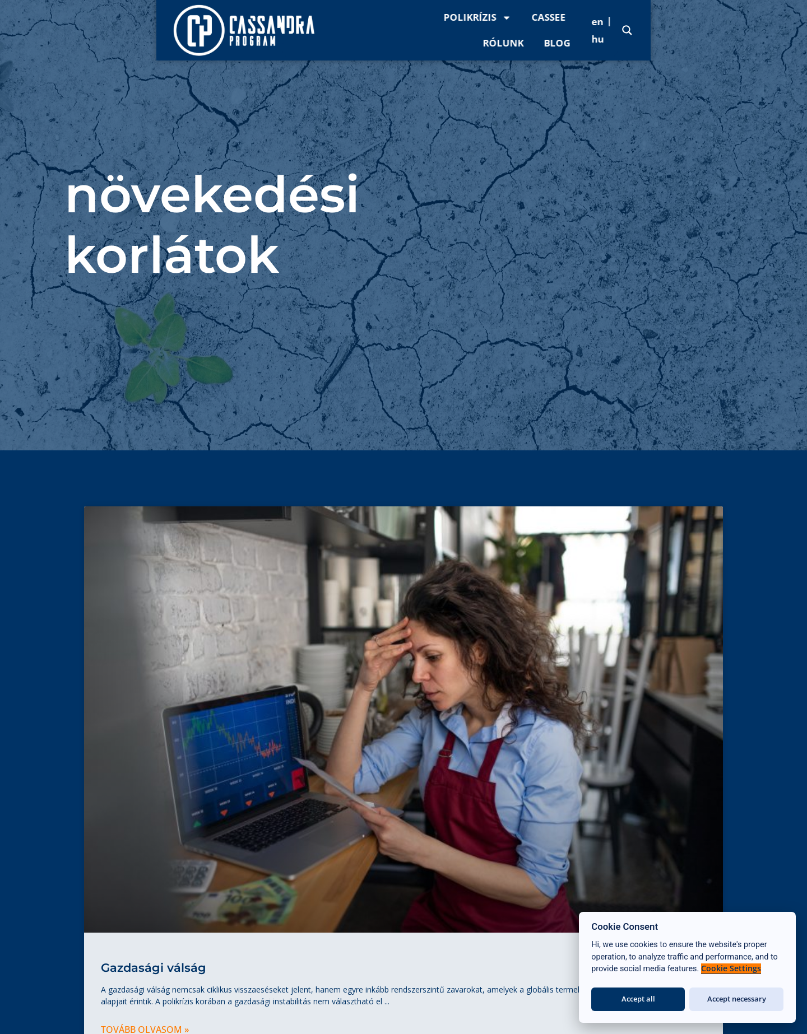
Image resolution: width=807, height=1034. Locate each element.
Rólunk (621, 30)
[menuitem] (720, 29)
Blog (675, 30)
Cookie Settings (731, 968)
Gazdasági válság (153, 968)
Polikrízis (493, 30)
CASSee (564, 30)
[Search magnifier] (784, 30)
